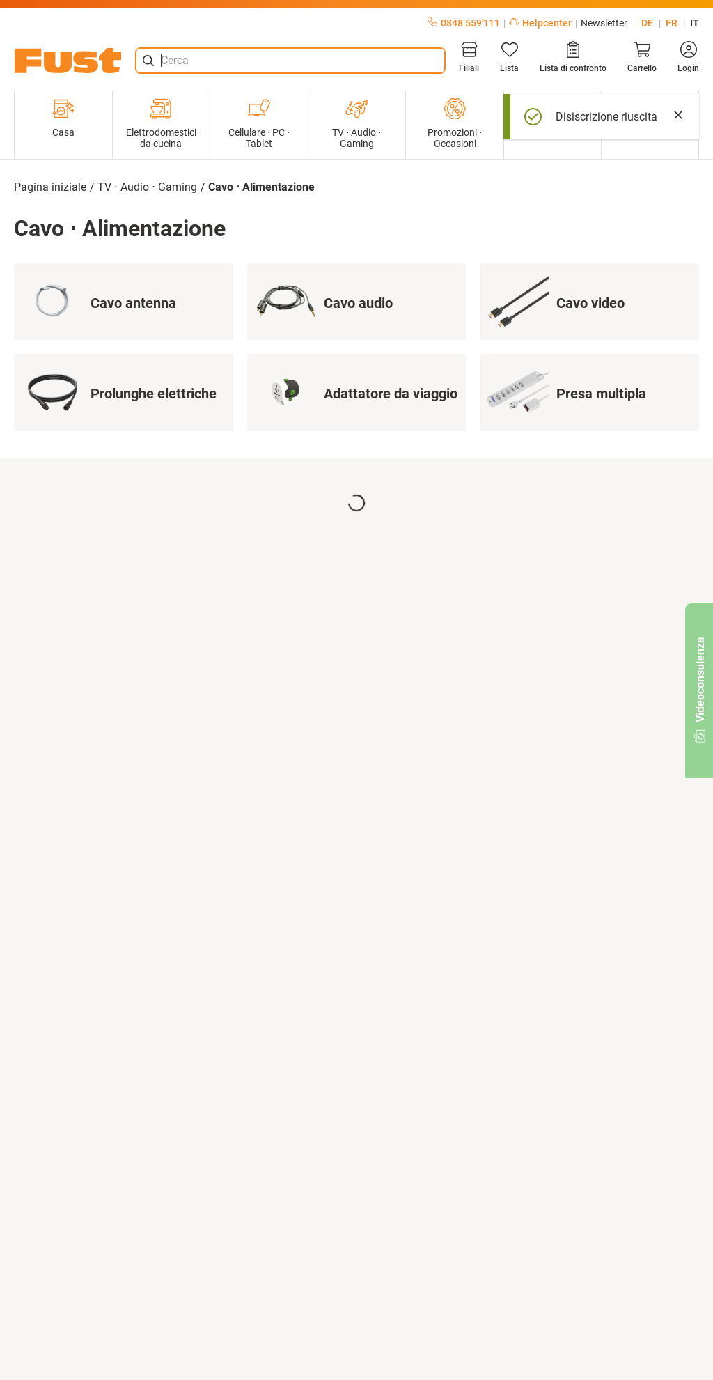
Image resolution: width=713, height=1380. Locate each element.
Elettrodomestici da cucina (161, 123)
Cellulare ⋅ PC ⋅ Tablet (259, 123)
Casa (63, 118)
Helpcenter (540, 23)
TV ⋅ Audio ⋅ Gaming (356, 123)
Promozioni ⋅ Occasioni (455, 123)
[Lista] (509, 57)
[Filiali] (469, 57)
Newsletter (604, 23)
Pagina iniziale (50, 187)
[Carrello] (642, 57)
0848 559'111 (464, 23)
